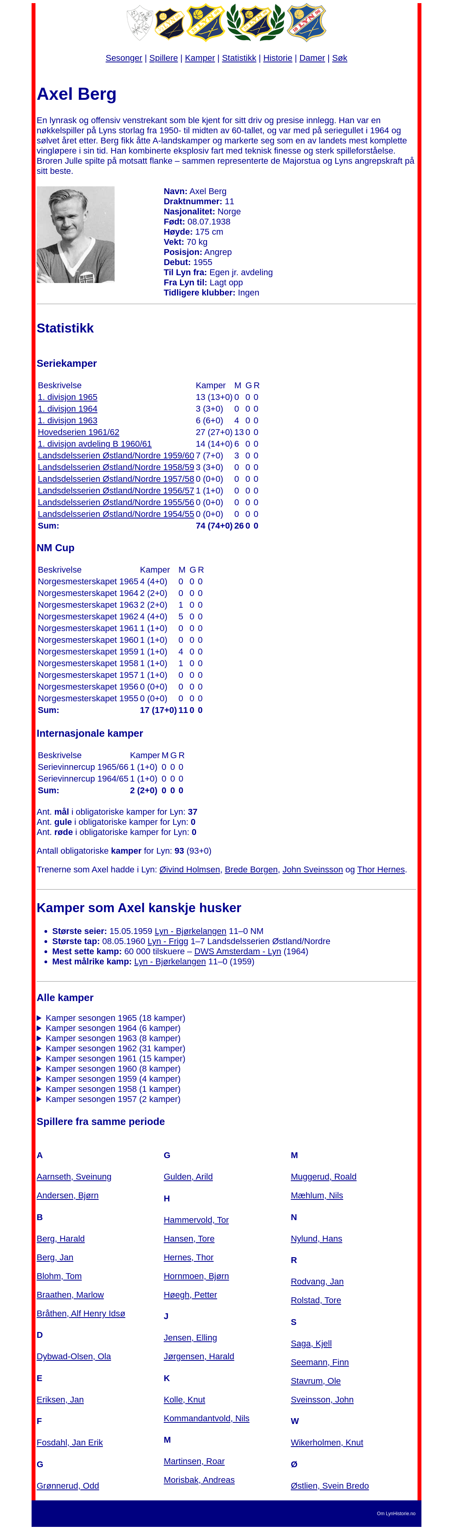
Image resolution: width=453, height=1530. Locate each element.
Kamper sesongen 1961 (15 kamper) (115, 1058)
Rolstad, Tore (316, 1300)
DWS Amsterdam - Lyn (237, 951)
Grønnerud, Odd (68, 1486)
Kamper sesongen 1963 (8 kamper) (113, 1038)
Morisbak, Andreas (199, 1480)
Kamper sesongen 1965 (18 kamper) (115, 1018)
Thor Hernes (381, 869)
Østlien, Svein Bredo (330, 1486)
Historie (277, 58)
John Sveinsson (313, 869)
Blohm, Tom (59, 1276)
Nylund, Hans (316, 1238)
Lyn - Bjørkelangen (190, 931)
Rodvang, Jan (317, 1281)
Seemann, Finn (320, 1362)
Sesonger (124, 58)
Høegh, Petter (190, 1295)
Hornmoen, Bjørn (196, 1276)
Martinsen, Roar (194, 1461)
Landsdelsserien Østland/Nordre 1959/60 (116, 455)
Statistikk (239, 58)
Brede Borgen (251, 869)
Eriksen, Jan (60, 1399)
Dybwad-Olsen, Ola (74, 1356)
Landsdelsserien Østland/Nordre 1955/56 (116, 502)
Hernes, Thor (189, 1257)
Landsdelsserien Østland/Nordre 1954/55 (116, 514)
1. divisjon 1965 (67, 397)
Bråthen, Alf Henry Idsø (81, 1313)
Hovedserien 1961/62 (78, 432)
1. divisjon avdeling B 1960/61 (95, 444)
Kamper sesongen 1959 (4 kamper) (113, 1079)
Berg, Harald (61, 1238)
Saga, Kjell (311, 1343)
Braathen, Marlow (70, 1295)
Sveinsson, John (322, 1399)
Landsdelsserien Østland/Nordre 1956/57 (116, 490)
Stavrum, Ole (316, 1381)
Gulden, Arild (188, 1177)
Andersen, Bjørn (68, 1195)
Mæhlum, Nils (317, 1195)
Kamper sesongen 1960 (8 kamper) (113, 1069)
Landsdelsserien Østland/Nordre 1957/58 (116, 479)
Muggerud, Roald (324, 1177)
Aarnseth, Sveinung (74, 1177)
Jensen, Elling (190, 1338)
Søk (339, 58)
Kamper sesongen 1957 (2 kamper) (113, 1099)
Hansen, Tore (189, 1238)
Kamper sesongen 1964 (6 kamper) (113, 1028)
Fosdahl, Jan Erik (70, 1442)
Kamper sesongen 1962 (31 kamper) (115, 1048)
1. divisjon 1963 (67, 420)
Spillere (163, 58)
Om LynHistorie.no (396, 1513)
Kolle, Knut (184, 1399)
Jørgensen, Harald (199, 1356)
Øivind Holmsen (189, 869)
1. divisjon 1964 (67, 409)
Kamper (200, 58)
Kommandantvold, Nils (207, 1418)
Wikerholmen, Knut (327, 1442)
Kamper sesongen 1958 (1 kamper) (113, 1089)
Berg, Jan (55, 1257)
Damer (312, 58)
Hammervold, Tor (196, 1220)
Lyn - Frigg (168, 941)
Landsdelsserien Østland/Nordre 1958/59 (116, 467)
